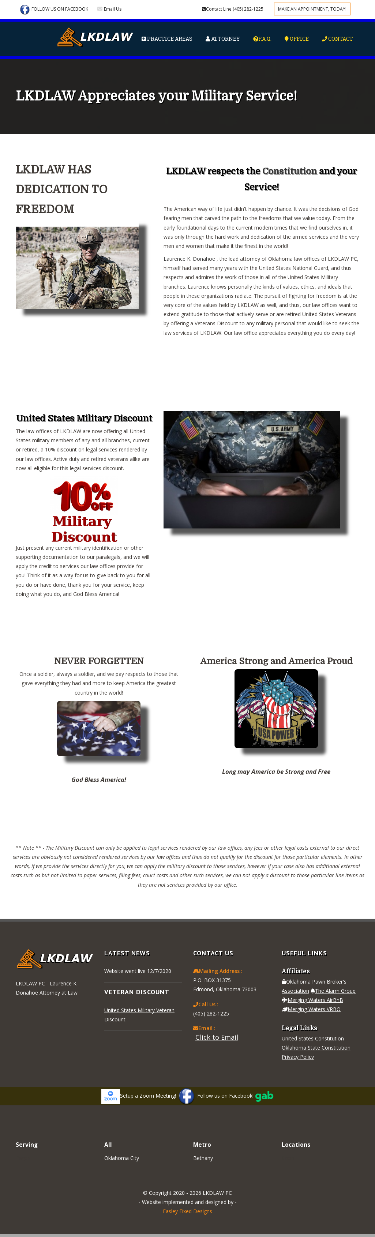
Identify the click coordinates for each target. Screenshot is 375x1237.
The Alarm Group (333, 990)
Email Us (112, 9)
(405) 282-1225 (232, 9)
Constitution (289, 171)
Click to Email (216, 1037)
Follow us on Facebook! (215, 1095)
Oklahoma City (121, 1157)
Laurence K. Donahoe (190, 258)
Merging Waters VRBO (311, 1009)
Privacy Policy (298, 1056)
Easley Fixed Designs (187, 1211)
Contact (337, 38)
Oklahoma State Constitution (316, 1047)
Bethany (203, 1157)
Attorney (223, 38)
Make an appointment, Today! (312, 9)
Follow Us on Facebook (53, 9)
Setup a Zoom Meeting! (138, 1095)
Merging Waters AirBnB (312, 999)
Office (297, 38)
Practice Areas (167, 38)
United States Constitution (313, 1038)
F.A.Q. (262, 38)
